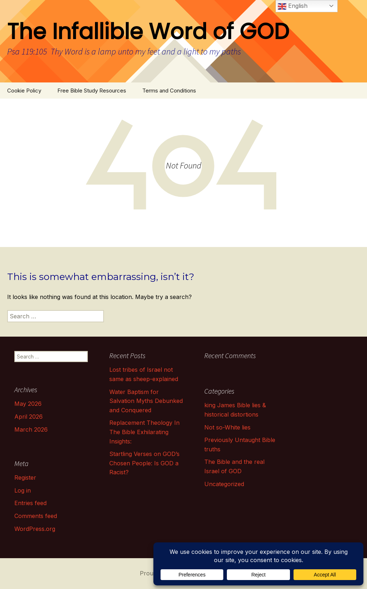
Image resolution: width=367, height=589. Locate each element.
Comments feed (35, 515)
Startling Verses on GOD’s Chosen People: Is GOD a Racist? (144, 463)
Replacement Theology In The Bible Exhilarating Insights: (144, 432)
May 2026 (28, 403)
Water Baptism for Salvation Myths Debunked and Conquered (146, 401)
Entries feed (30, 503)
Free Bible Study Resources (91, 90)
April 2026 (28, 416)
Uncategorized (224, 484)
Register (25, 477)
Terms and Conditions (169, 90)
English (293, 6)
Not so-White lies (227, 427)
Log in (22, 490)
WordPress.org (34, 528)
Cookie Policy (24, 90)
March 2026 (31, 429)
